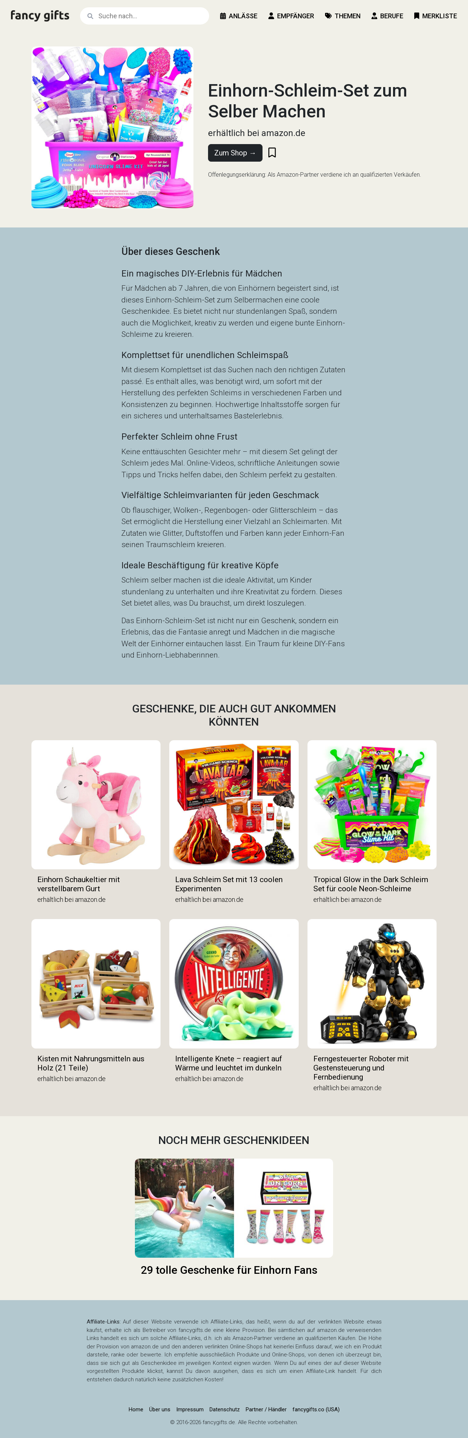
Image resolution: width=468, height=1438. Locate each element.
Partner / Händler (266, 1409)
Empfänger (291, 16)
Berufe (387, 16)
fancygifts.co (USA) (316, 1409)
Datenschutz (225, 1409)
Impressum (190, 1409)
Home (136, 1409)
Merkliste (435, 16)
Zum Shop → (235, 152)
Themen (343, 16)
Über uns (159, 1409)
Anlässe (238, 16)
